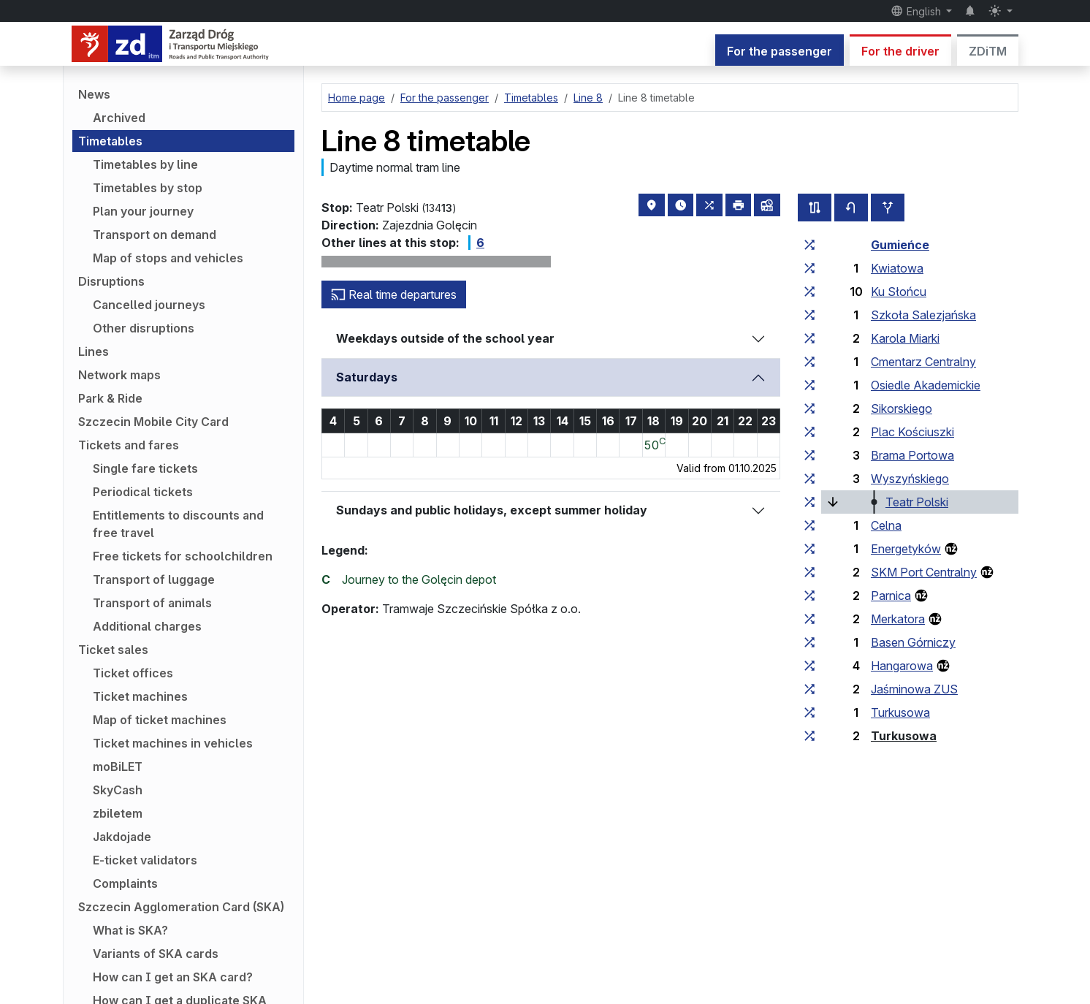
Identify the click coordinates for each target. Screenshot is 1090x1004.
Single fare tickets (145, 468)
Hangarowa (902, 665)
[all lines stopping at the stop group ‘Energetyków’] (809, 548)
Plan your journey (143, 211)
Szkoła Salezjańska (923, 315)
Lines (93, 351)
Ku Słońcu (898, 291)
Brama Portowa (912, 455)
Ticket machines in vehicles (173, 743)
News (94, 94)
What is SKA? (130, 930)
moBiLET (117, 766)
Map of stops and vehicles (168, 258)
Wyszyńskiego (910, 478)
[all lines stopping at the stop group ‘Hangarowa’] (809, 665)
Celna (886, 525)
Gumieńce (900, 244)
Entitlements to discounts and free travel (178, 524)
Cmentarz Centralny (923, 361)
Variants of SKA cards (155, 953)
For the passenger (779, 51)
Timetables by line (145, 164)
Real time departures (394, 294)
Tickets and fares (128, 445)
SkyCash (117, 790)
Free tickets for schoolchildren (182, 556)
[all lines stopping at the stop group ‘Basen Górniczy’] (809, 642)
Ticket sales (113, 649)
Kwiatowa (897, 268)
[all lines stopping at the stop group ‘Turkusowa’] (809, 712)
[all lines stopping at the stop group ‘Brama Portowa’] (809, 455)
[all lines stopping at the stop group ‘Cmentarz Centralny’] (809, 361)
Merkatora (898, 619)
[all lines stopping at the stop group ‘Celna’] (809, 525)
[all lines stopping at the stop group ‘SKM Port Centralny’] (809, 572)
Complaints (125, 883)
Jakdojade (122, 836)
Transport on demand (154, 234)
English (917, 11)
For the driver (900, 51)
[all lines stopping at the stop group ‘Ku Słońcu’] (809, 291)
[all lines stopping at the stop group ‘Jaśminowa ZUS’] (809, 689)
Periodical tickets (143, 491)
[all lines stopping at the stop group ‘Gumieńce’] (809, 244)
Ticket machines (140, 696)
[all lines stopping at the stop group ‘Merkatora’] (809, 619)
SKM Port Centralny (924, 572)
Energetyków (906, 548)
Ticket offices (133, 673)
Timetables (110, 141)
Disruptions (111, 281)
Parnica (891, 595)
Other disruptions (143, 328)
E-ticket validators (145, 860)
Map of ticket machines (159, 719)
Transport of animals (152, 603)
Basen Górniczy (913, 642)
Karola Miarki (905, 338)
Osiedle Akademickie (925, 385)
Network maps (119, 375)
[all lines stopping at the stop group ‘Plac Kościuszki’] (809, 432)
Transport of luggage (154, 579)
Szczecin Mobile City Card (153, 421)
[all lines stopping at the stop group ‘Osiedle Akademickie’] (809, 385)
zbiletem (117, 813)
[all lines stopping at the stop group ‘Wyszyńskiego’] (809, 478)
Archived (119, 117)
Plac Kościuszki (912, 432)
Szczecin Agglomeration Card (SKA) (181, 907)
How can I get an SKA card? (173, 977)
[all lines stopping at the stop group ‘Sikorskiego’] (809, 408)
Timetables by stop (147, 187)
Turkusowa (900, 712)
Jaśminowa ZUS (914, 689)
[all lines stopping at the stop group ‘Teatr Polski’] (809, 502)
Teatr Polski (916, 502)
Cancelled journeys (149, 304)
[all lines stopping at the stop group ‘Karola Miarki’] (809, 338)
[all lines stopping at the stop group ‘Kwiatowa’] (809, 268)
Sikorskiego (901, 408)
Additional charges (147, 626)
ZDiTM (988, 51)
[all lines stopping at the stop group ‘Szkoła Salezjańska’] (809, 315)
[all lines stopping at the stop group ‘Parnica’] (809, 595)
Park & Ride (110, 398)
